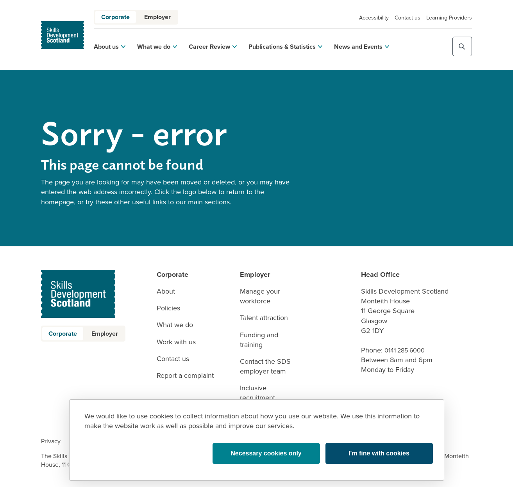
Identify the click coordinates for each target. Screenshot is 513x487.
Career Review (213, 46)
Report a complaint (185, 376)
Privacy (51, 441)
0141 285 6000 (404, 350)
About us (109, 46)
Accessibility (374, 18)
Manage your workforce (260, 296)
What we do (157, 46)
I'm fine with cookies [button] (379, 453)
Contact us (407, 18)
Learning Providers (449, 18)
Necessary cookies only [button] (266, 453)
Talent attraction (264, 318)
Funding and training (259, 340)
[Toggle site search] (462, 46)
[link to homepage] (62, 35)
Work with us (176, 342)
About (166, 291)
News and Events (361, 46)
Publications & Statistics (285, 46)
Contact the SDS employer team (265, 366)
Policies (168, 308)
